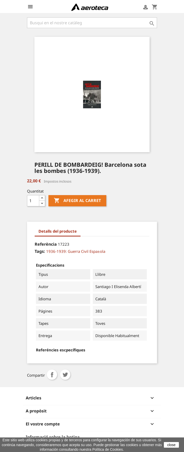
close (171, 445)
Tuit (65, 375)
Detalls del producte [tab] (57, 231)
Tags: (40, 251)
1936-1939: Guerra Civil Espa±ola (75, 251)
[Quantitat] (33, 200)
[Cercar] (92, 22)
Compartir (52, 375)
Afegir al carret (77, 200)
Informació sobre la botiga (53, 437)
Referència (46, 244)
